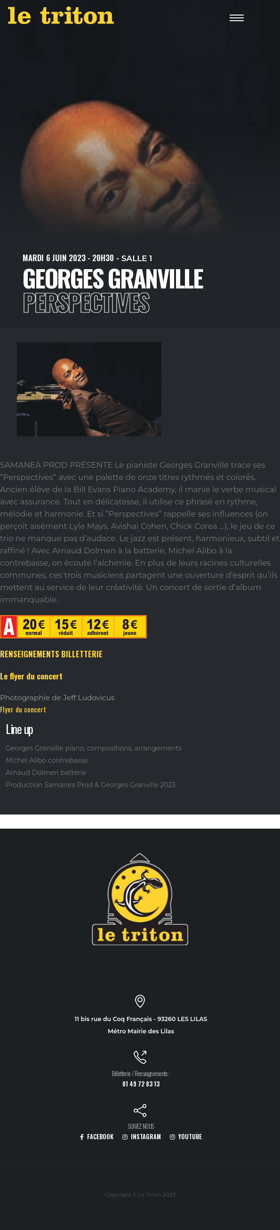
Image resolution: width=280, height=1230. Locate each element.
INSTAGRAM (141, 1136)
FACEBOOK (96, 1136)
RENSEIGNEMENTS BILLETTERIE (51, 654)
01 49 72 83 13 (141, 1083)
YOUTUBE (186, 1136)
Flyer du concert (23, 709)
